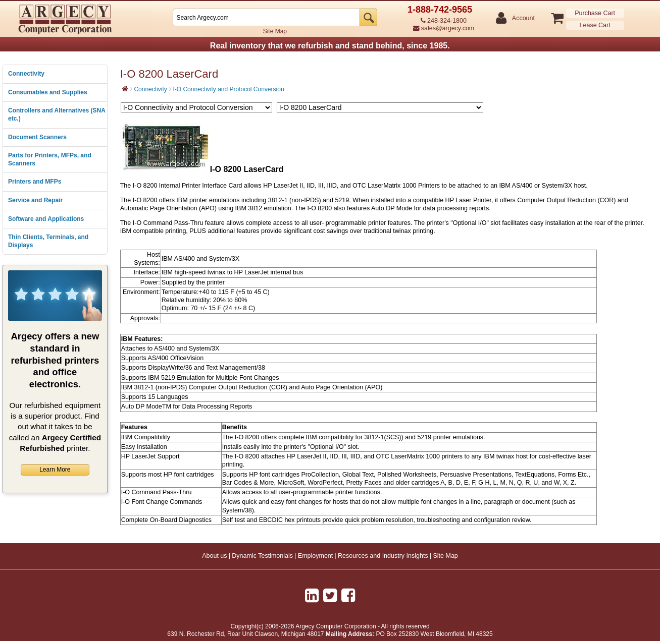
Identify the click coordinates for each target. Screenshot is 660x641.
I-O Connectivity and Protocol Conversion (228, 89)
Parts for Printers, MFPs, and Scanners (49, 159)
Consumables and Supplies (47, 92)
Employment (315, 555)
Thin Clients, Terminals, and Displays (48, 241)
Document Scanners (37, 137)
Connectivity (26, 73)
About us (214, 555)
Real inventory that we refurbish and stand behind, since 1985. (330, 45)
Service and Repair (35, 200)
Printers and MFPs (34, 181)
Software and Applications (46, 218)
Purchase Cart (595, 13)
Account (523, 18)
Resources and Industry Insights (383, 555)
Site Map (275, 31)
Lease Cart (595, 25)
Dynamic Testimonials (262, 555)
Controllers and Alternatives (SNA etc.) (56, 114)
